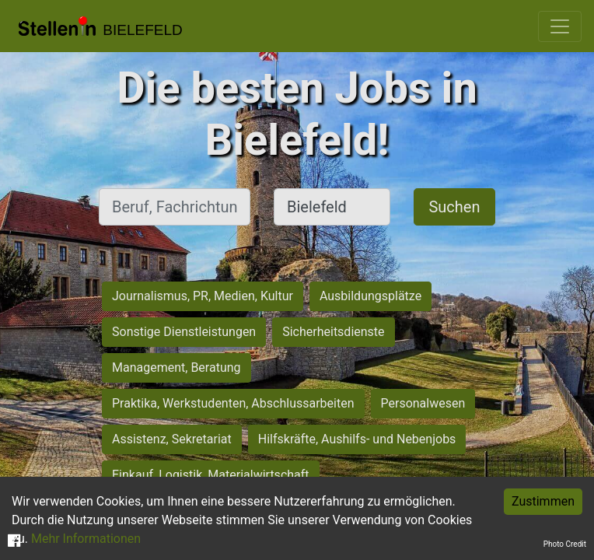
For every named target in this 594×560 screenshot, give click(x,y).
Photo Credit (564, 544)
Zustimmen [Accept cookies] (543, 501)
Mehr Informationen (86, 538)
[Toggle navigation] (560, 26)
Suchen (454, 207)
